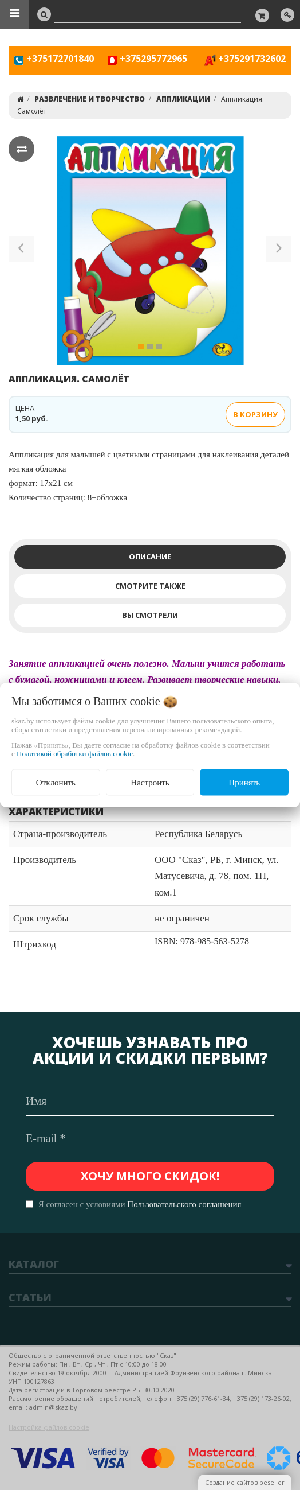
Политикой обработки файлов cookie (75, 753)
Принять (244, 782)
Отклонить (56, 782)
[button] (21, 250)
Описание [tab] (150, 556)
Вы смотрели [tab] (150, 615)
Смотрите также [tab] (150, 586)
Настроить (150, 782)
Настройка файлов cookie (49, 1427)
